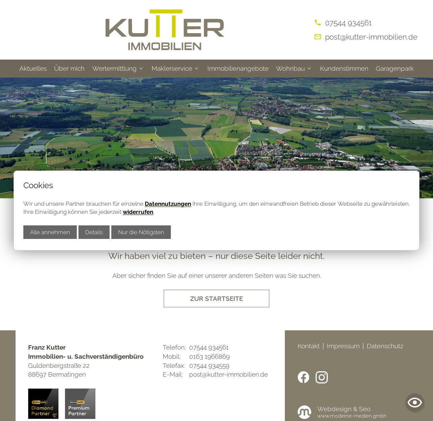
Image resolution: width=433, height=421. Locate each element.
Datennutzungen (168, 203)
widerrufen (138, 211)
